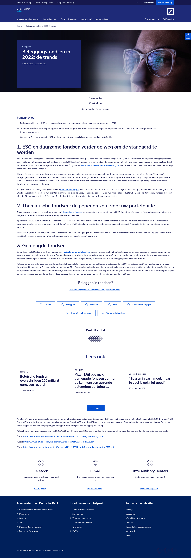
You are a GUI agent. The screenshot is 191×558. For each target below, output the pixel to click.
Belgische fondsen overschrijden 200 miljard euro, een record (39, 380)
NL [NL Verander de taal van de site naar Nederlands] (137, 2)
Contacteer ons (152, 19)
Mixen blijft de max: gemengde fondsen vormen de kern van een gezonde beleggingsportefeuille (95, 380)
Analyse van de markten (28, 19)
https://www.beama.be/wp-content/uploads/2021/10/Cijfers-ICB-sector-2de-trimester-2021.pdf (68, 447)
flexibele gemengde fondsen (76, 252)
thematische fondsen (72, 212)
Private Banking (24, 2)
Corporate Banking (65, 2)
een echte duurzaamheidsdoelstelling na (100, 165)
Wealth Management (44, 2)
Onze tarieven (102, 19)
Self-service (168, 19)
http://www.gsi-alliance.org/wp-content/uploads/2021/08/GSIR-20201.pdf (58, 441)
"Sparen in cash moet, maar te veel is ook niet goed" (149, 380)
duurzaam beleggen (69, 189)
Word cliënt (149, 2)
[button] (49, 19)
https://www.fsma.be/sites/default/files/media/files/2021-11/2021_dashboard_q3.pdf (64, 436)
